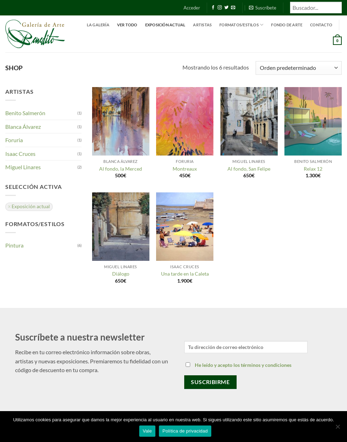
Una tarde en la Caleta (185, 274)
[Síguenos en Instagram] (220, 7)
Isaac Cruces (20, 153)
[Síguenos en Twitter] (226, 7)
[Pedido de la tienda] (299, 68)
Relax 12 (313, 169)
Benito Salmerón (25, 113)
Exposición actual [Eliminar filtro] (31, 206)
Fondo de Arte (286, 24)
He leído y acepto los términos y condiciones (243, 365)
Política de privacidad (185, 431)
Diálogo (120, 274)
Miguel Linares (23, 167)
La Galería (98, 24)
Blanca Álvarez (23, 126)
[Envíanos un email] (233, 7)
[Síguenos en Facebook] (213, 7)
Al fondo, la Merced (120, 169)
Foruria (14, 140)
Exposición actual (165, 24)
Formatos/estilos (241, 24)
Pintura (14, 245)
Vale (147, 431)
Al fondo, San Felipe (248, 169)
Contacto (321, 24)
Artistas (202, 24)
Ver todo (127, 24)
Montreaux (185, 169)
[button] (192, 7)
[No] (337, 428)
